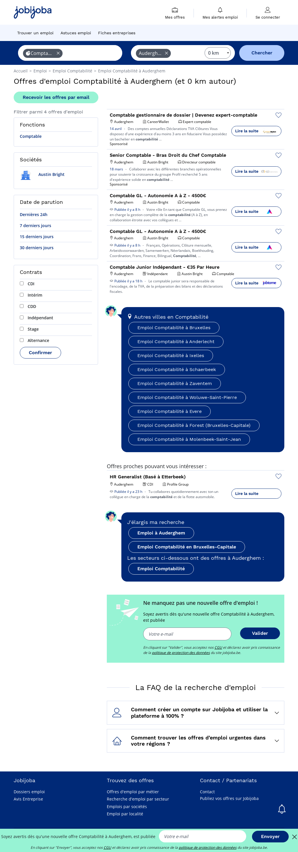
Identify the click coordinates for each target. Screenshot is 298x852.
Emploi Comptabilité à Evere (169, 411)
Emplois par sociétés (127, 806)
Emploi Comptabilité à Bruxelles (173, 327)
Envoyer (270, 836)
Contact (207, 791)
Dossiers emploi (29, 791)
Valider (260, 633)
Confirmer (40, 352)
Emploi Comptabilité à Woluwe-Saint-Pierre (187, 397)
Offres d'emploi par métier (133, 791)
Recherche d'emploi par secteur (138, 799)
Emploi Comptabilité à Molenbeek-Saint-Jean (189, 439)
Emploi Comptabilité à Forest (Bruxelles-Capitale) (194, 425)
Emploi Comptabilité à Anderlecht (175, 341)
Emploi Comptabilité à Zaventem (174, 383)
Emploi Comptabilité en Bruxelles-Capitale (186, 547)
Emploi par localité (125, 814)
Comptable (31, 136)
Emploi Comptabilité (161, 568)
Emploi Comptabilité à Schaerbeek (176, 369)
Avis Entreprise (28, 799)
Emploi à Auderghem (161, 533)
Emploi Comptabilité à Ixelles (170, 355)
